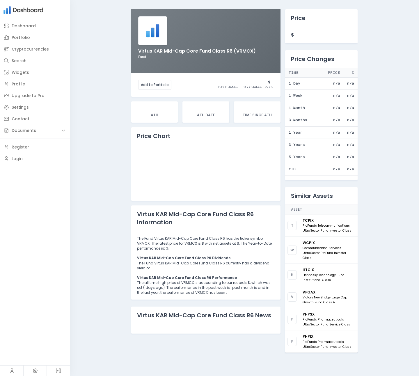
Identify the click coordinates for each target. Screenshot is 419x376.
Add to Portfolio (155, 84)
